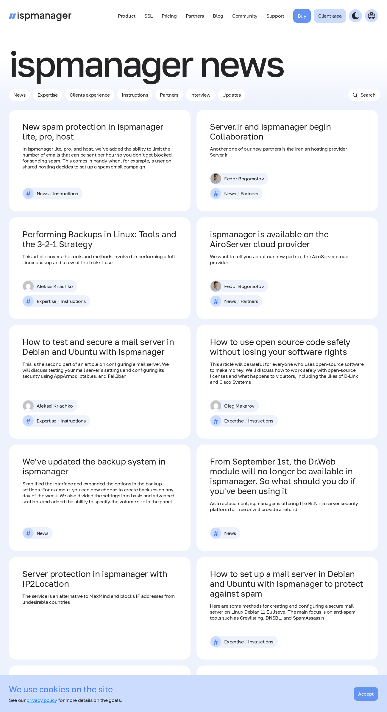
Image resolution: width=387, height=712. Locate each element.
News (19, 95)
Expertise (48, 95)
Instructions (135, 95)
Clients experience (90, 95)
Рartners (169, 95)
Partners (195, 16)
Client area (329, 16)
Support (275, 16)
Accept (366, 694)
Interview (200, 95)
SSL (148, 16)
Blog (218, 16)
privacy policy (41, 700)
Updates (231, 95)
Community (245, 16)
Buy (302, 16)
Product (126, 16)
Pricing (169, 16)
